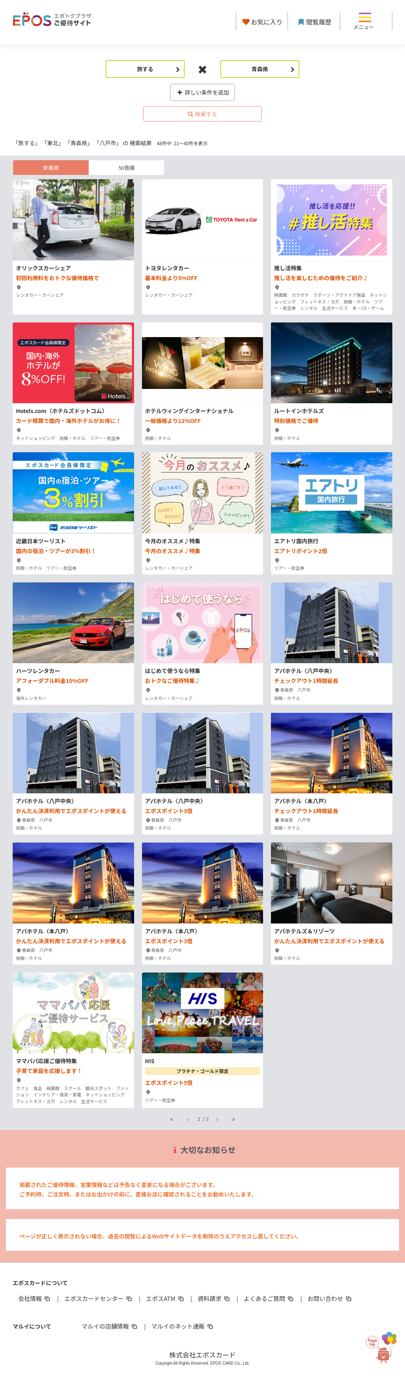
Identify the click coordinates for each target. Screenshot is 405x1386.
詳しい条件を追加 (202, 92)
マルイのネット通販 (182, 1326)
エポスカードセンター (98, 1298)
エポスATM (165, 1298)
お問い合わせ (330, 1298)
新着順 (51, 167)
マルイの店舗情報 (109, 1326)
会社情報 (34, 1298)
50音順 (126, 167)
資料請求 (214, 1298)
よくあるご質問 (269, 1298)
